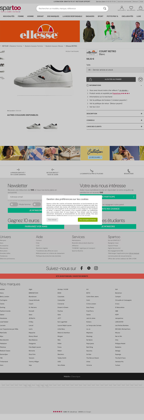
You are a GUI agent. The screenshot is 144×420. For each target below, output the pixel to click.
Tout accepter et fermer (87, 220)
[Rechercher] (104, 9)
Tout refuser (52, 220)
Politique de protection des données (78, 215)
